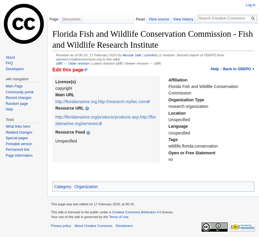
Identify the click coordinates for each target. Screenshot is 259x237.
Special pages (17, 138)
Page (53, 19)
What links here (18, 126)
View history (183, 19)
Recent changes (18, 98)
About (10, 57)
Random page (17, 104)
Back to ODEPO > (238, 69)
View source (159, 19)
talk (138, 55)
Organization (86, 186)
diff (59, 63)
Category (62, 186)
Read (140, 19)
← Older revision (77, 63)
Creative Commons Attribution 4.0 (136, 212)
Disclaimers (124, 226)
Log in (250, 5)
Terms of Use (118, 217)
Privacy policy (61, 226)
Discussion (71, 19)
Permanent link (17, 150)
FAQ (9, 63)
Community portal (19, 92)
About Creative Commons (93, 226)
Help (215, 69)
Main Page (14, 86)
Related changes (19, 132)
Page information (19, 155)
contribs (150, 55)
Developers (15, 69)
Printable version (19, 144)
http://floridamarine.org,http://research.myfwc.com (100, 101)
